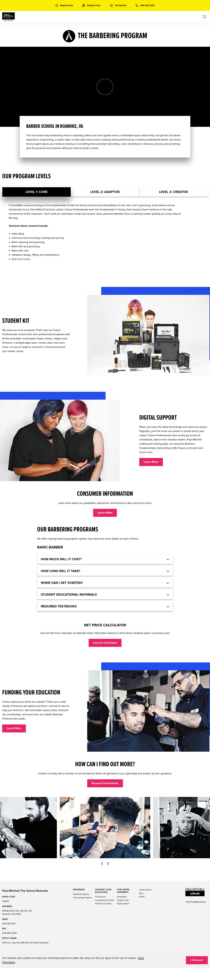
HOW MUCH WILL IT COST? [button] (61, 559)
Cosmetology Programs (82, 898)
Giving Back (122, 897)
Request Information (105, 783)
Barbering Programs (81, 894)
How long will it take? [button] (60, 571)
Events (142, 896)
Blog (141, 893)
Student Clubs (123, 900)
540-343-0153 (8, 923)
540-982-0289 (9, 933)
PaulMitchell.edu (198, 902)
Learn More (151, 462)
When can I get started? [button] (62, 583)
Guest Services (145, 890)
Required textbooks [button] (59, 606)
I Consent (196, 960)
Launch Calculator (105, 643)
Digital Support (123, 903)
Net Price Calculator (103, 903)
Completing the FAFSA (104, 900)
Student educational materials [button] (69, 594)
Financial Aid (100, 897)
